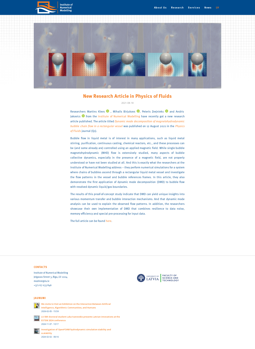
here (108, 221)
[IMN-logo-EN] (56, 7)
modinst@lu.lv (41, 281)
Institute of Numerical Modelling (119, 116)
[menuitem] (160, 7)
